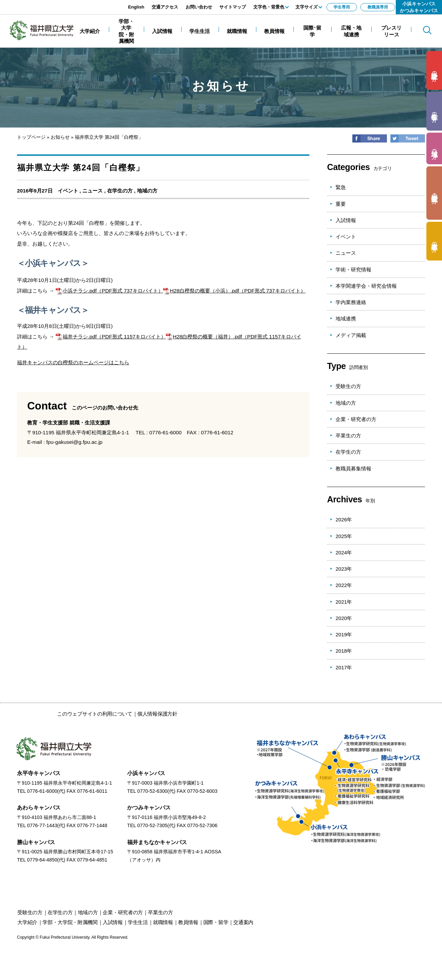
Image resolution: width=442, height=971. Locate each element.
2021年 (344, 602)
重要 (341, 204)
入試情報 (346, 220)
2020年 (344, 618)
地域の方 (147, 191)
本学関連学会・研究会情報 (366, 286)
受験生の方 (348, 386)
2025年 (344, 536)
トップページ (31, 137)
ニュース (92, 191)
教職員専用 (378, 7)
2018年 (344, 651)
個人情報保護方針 (157, 714)
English (136, 7)
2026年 (344, 519)
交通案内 (243, 922)
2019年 (344, 634)
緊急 (341, 187)
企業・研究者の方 (356, 419)
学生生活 (138, 922)
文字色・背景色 (268, 7)
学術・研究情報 (353, 269)
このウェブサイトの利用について (94, 714)
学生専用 (342, 7)
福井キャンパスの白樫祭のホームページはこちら (73, 362)
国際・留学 (215, 922)
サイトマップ (232, 7)
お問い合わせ (199, 7)
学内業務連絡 (351, 302)
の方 (434, 70)
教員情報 (188, 922)
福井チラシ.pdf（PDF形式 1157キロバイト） (111, 336)
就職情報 (163, 922)
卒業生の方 (348, 435)
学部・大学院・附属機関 (70, 922)
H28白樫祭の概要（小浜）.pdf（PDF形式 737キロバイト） (234, 291)
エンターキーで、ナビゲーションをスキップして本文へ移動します (76, 3)
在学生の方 (120, 191)
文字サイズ (306, 7)
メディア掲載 (351, 335)
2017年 (344, 667)
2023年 (344, 569)
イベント (68, 191)
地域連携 (346, 318)
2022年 (344, 585)
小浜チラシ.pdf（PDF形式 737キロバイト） (109, 291)
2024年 (344, 552)
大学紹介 (27, 922)
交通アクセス (165, 7)
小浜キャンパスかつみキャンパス (419, 7)
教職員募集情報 (353, 468)
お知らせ (60, 137)
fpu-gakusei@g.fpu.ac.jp (74, 442)
